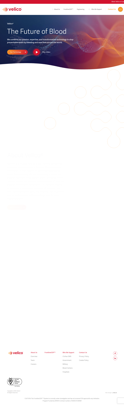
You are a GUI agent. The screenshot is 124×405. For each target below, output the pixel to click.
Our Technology (15, 52)
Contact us (112, 9)
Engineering (80, 9)
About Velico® (15, 134)
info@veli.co (120, 9)
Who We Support (96, 9)
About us (56, 9)
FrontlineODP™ (68, 9)
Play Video (46, 52)
